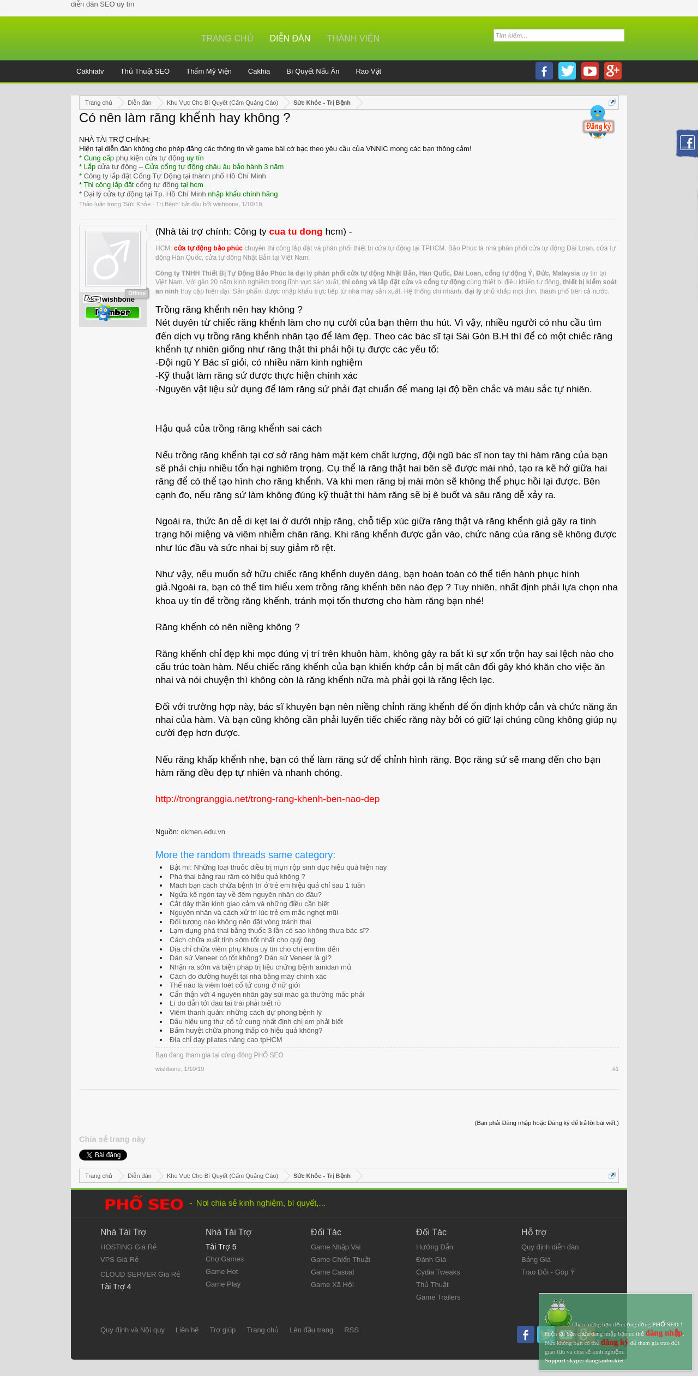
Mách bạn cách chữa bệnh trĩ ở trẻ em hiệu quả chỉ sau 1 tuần (267, 885)
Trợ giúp (222, 1330)
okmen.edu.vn (202, 832)
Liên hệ (187, 1330)
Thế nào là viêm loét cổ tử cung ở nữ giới (235, 985)
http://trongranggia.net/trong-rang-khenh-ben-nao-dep (267, 798)
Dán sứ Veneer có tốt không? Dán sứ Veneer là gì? (251, 958)
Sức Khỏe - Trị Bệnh (151, 204)
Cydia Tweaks (438, 1272)
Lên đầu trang (311, 1330)
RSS (351, 1330)
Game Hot (222, 1271)
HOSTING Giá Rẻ (128, 1247)
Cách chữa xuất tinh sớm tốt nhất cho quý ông (242, 940)
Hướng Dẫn (434, 1247)
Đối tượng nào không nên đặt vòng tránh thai (240, 922)
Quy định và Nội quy (132, 1330)
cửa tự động (117, 167)
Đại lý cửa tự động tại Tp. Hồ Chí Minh (145, 194)
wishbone (225, 204)
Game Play (223, 1284)
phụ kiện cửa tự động (150, 158)
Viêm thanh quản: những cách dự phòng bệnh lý (246, 1012)
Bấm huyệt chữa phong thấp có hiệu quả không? (246, 1030)
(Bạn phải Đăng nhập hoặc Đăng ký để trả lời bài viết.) (547, 1123)
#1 (615, 1069)
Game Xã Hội (332, 1285)
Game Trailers (438, 1297)
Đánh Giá (431, 1259)
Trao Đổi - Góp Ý (548, 1272)
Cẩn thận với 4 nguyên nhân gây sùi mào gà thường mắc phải (267, 994)
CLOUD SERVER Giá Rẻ (140, 1274)
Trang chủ (227, 38)
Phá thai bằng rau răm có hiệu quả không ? (237, 876)
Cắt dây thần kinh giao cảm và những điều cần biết (249, 904)
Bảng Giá (536, 1259)
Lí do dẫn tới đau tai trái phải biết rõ (225, 1003)
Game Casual (332, 1272)
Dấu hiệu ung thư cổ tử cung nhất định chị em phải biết (256, 1022)
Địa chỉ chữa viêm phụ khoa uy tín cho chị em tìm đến (254, 949)
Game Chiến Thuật (340, 1259)
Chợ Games (225, 1259)
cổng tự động (157, 185)
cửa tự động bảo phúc (208, 248)
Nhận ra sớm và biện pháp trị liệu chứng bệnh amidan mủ (260, 967)
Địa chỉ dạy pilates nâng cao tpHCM (226, 1040)
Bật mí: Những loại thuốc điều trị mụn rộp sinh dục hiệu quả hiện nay (278, 867)
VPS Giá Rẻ (119, 1259)
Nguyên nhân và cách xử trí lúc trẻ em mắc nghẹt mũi (254, 912)
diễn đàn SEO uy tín (102, 4)
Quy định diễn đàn (550, 1247)
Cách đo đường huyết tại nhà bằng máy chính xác (248, 976)
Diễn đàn (290, 38)
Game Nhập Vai (335, 1247)
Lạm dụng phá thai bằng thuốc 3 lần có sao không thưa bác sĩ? (269, 930)
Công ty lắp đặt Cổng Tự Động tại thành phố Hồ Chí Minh (175, 176)
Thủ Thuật (432, 1285)
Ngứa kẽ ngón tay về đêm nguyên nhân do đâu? (246, 894)
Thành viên (353, 38)
